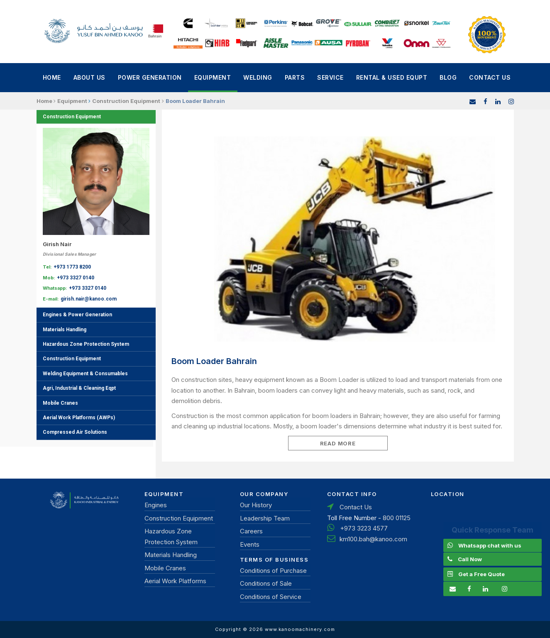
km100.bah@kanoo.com (373, 539)
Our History (256, 505)
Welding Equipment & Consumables (85, 373)
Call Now (470, 559)
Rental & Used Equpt (392, 77)
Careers (251, 531)
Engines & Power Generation (77, 315)
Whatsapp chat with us (489, 545)
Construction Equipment (72, 117)
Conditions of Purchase (273, 570)
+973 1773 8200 (72, 267)
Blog (448, 77)
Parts (295, 77)
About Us (89, 77)
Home (52, 77)
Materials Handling (64, 329)
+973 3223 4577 (364, 528)
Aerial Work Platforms (175, 581)
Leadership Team (265, 518)
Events (249, 544)
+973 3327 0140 (75, 278)
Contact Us (490, 77)
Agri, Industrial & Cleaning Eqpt (79, 388)
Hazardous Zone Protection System (86, 344)
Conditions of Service (270, 597)
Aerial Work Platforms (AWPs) (79, 417)
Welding (257, 77)
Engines (155, 505)
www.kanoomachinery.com (300, 629)
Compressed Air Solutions (75, 432)
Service (330, 77)
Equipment (212, 77)
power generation (150, 77)
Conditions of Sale (266, 583)
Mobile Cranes (60, 403)
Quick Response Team (492, 530)
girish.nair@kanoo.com (89, 299)
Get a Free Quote (481, 574)
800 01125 (397, 518)
